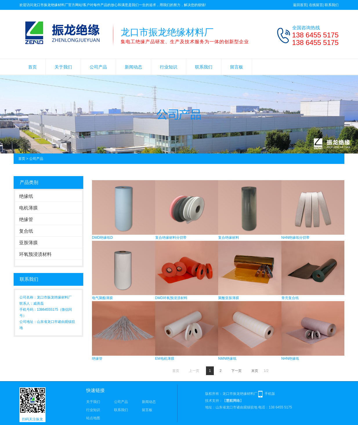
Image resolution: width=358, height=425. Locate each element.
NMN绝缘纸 (227, 359)
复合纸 (26, 231)
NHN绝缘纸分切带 (295, 238)
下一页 (236, 371)
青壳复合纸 (290, 298)
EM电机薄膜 (164, 359)
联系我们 (332, 5)
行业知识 (168, 66)
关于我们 (63, 66)
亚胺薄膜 (28, 242)
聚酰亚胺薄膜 (228, 298)
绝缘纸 (26, 196)
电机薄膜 (28, 207)
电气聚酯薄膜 (102, 298)
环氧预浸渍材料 (35, 254)
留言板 (236, 66)
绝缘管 (26, 219)
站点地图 (93, 418)
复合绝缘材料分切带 (171, 238)
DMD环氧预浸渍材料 (171, 298)
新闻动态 (133, 66)
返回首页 (300, 5)
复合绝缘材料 (228, 238)
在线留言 (316, 5)
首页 (32, 66)
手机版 (270, 394)
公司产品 (98, 66)
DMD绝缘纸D (102, 238)
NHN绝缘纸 (290, 359)
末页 (254, 371)
